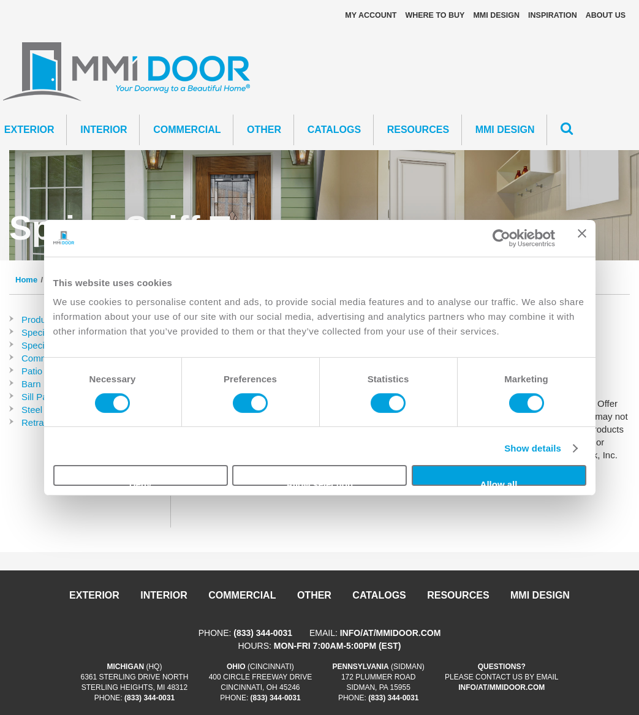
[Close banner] (582, 238)
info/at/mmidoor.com (390, 633)
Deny (140, 482)
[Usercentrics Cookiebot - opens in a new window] (501, 238)
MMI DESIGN (496, 15)
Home (26, 280)
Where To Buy (434, 15)
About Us (606, 15)
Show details (532, 448)
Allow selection (319, 482)
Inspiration (552, 15)
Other (264, 129)
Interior (103, 129)
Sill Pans (39, 397)
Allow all (499, 482)
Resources (418, 129)
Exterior (94, 595)
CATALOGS (334, 129)
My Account (370, 15)
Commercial (187, 129)
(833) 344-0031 (262, 633)
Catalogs (379, 595)
